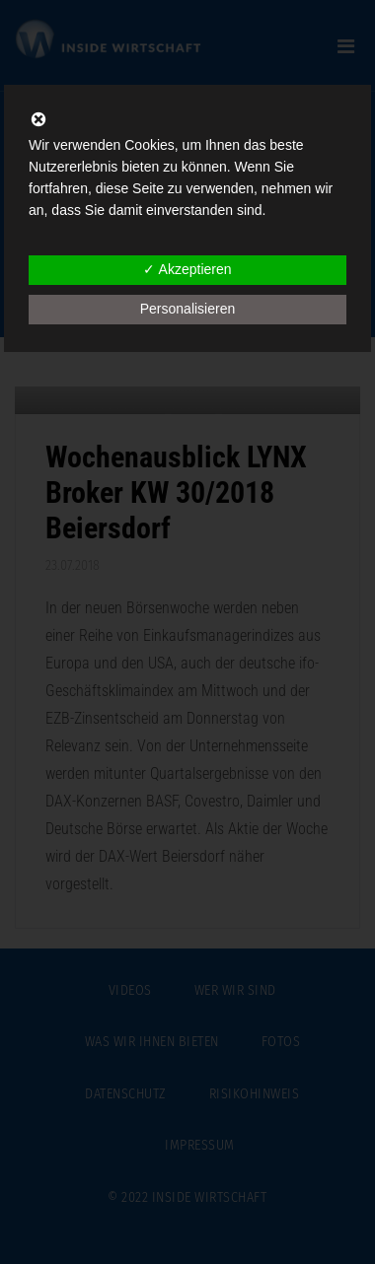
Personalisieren (188, 308)
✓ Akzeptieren (187, 269)
